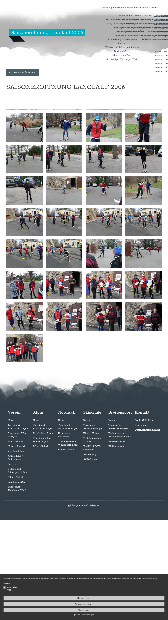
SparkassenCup (17, 581)
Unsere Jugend (16, 546)
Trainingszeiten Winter (92, 539)
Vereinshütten (16, 551)
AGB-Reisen (90, 559)
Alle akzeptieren (150, 598)
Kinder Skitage (91, 533)
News (11, 520)
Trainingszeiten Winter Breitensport (120, 535)
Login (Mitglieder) (145, 520)
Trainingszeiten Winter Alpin (42, 539)
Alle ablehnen (150, 610)
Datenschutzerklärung (147, 529)
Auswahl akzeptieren (150, 604)
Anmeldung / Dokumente (15, 557)
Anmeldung (90, 554)
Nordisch (106, 8)
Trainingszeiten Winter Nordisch (67, 543)
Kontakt (152, 8)
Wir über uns (15, 541)
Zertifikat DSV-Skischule (92, 548)
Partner (12, 564)
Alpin (94, 8)
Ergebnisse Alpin (43, 533)
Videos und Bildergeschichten (18, 570)
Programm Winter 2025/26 (18, 535)
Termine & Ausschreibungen (18, 526)
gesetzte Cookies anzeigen (150, 615)
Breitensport (137, 8)
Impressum (141, 524)
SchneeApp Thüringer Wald (17, 588)
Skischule (120, 8)
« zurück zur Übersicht (22, 119)
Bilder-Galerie (16, 577)
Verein (83, 8)
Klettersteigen (116, 546)
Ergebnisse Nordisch (64, 535)
